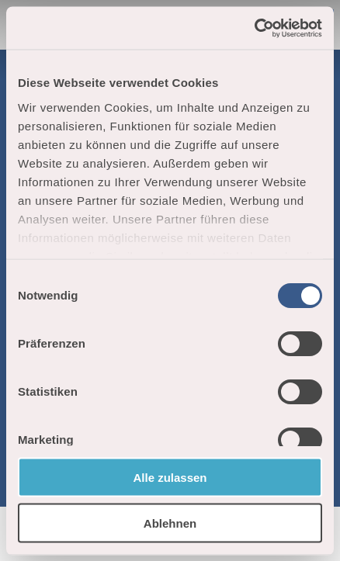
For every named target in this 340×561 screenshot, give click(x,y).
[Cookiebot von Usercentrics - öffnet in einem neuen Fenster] (254, 28)
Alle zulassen (169, 477)
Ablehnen (170, 522)
